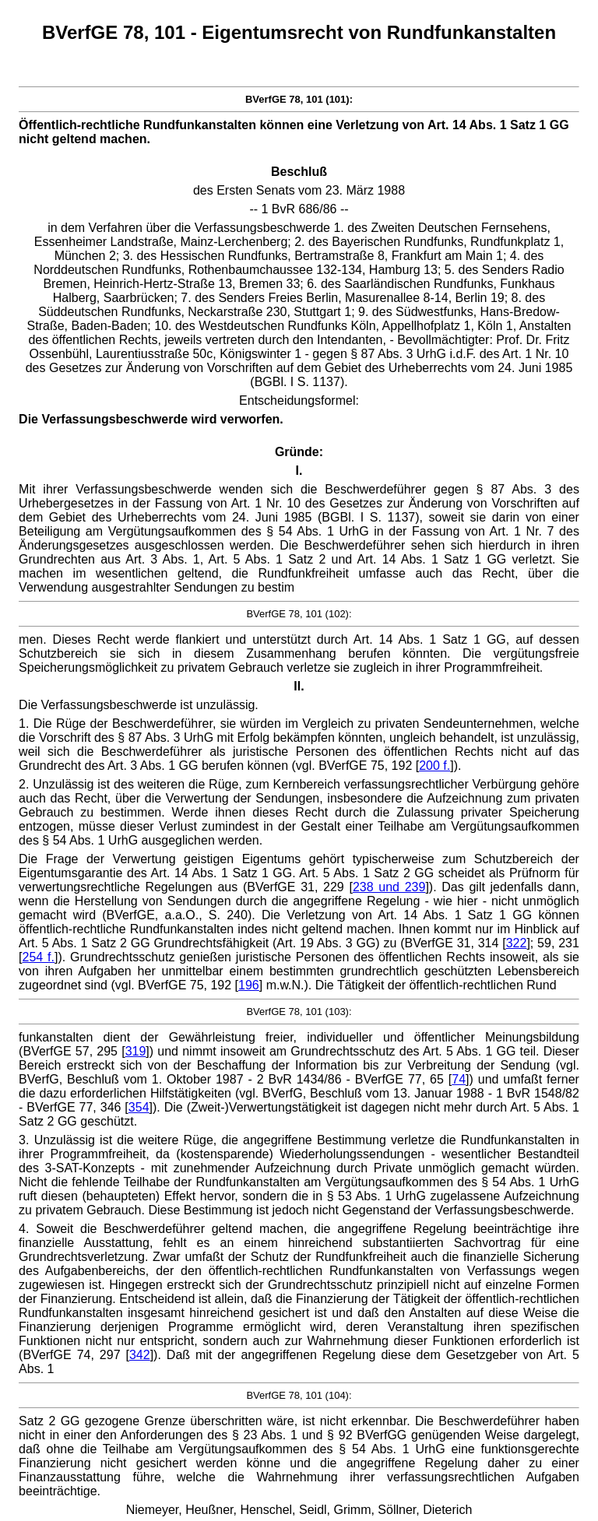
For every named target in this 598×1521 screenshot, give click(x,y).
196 (248, 985)
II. (299, 686)
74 (459, 1079)
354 (139, 1107)
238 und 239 (389, 887)
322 (516, 943)
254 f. (39, 957)
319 (135, 1051)
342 (139, 1354)
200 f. (434, 765)
